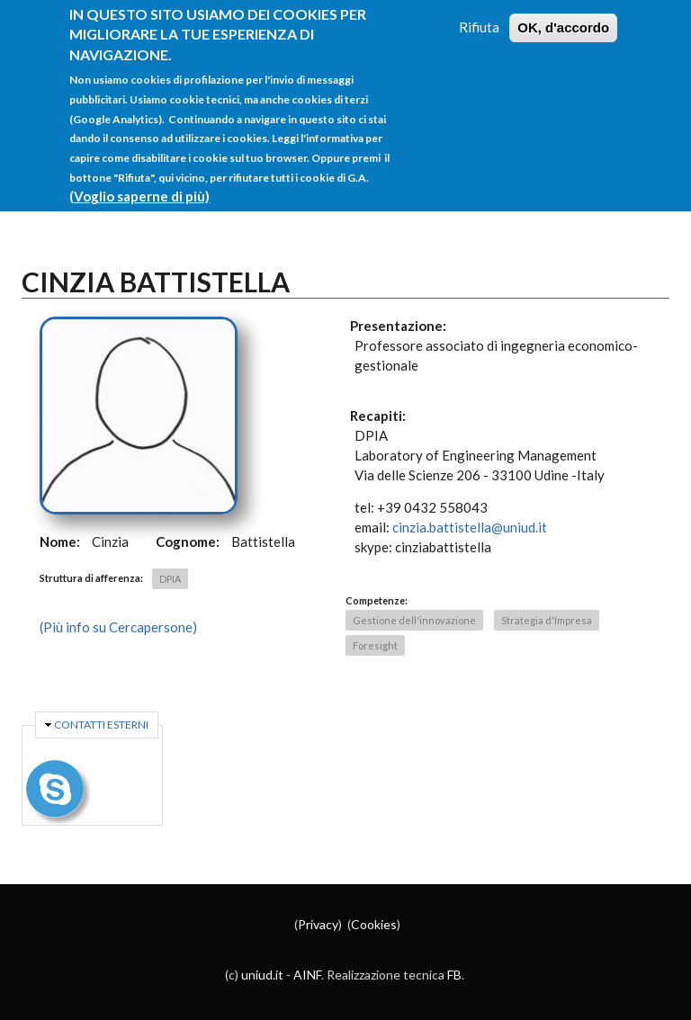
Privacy (318, 924)
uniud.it (262, 974)
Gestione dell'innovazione (414, 620)
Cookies (374, 924)
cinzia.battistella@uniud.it (469, 527)
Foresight (375, 645)
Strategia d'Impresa (546, 620)
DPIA (170, 579)
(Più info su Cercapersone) (118, 627)
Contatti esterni (101, 724)
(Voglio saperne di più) (139, 180)
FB (454, 974)
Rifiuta (479, 11)
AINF (307, 974)
